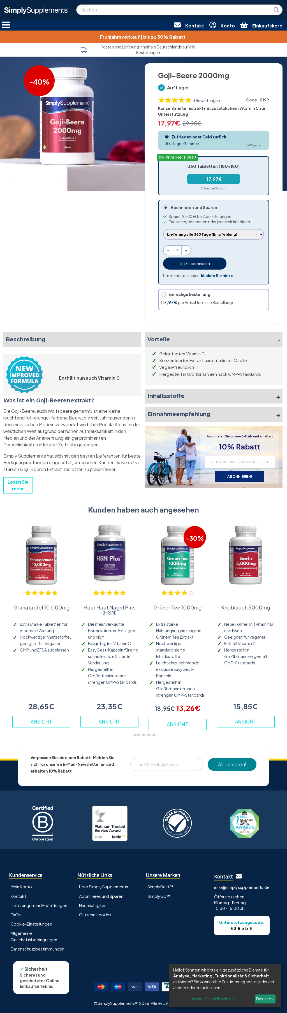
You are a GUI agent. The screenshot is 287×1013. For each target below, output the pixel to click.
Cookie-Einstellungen (31, 923)
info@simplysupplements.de (242, 887)
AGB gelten (254, 145)
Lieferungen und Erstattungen (39, 905)
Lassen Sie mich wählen (213, 998)
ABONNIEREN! (239, 476)
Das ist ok (265, 998)
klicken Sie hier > (217, 275)
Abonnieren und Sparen (101, 896)
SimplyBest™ (160, 886)
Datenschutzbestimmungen (37, 948)
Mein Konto (21, 886)
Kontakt (18, 896)
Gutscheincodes (95, 914)
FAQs (16, 914)
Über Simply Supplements (103, 886)
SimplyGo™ (158, 896)
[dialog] (225, 985)
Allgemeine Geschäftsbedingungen (34, 936)
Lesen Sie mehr (18, 485)
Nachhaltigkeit (93, 905)
